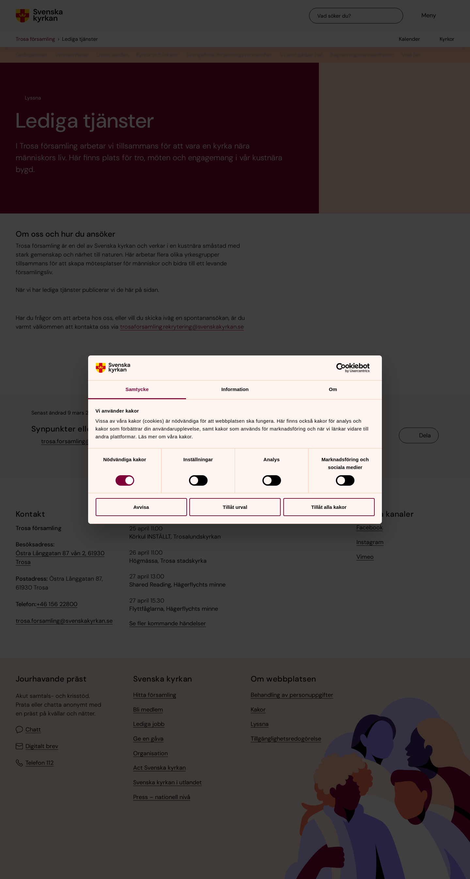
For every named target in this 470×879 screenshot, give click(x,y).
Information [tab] (235, 389)
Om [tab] (333, 389)
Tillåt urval (235, 507)
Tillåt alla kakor (328, 507)
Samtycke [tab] (137, 389)
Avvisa (141, 507)
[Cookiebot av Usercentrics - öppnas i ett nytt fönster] (346, 368)
